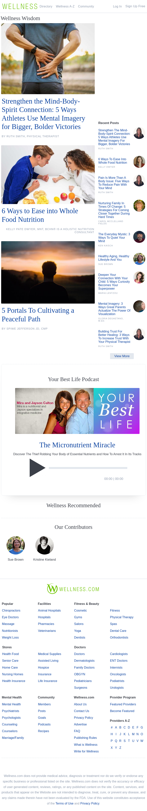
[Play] (38, 468)
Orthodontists (119, 637)
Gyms (78, 617)
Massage (8, 624)
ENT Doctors (118, 660)
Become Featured (122, 711)
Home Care (10, 667)
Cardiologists (119, 654)
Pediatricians (83, 681)
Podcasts (44, 724)
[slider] (88, 468)
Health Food (10, 654)
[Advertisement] (122, 101)
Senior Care (10, 660)
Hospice (43, 667)
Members (44, 704)
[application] (77, 468)
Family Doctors (84, 667)
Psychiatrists (10, 711)
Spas (113, 624)
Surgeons (80, 687)
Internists (116, 667)
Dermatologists (84, 660)
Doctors (79, 654)
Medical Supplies (49, 654)
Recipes (43, 731)
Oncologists (118, 674)
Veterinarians (47, 630)
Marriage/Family (13, 737)
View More (122, 356)
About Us (80, 704)
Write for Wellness (86, 751)
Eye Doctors (10, 617)
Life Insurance (47, 681)
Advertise (80, 724)
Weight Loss (10, 637)
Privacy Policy (83, 717)
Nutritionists (10, 630)
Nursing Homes (12, 674)
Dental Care (118, 630)
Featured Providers (123, 704)
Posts (42, 711)
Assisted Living (48, 660)
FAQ (77, 731)
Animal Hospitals (49, 610)
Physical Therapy (121, 617)
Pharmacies (46, 624)
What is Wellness (85, 744)
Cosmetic (80, 610)
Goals (42, 717)
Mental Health (11, 704)
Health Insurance (13, 681)
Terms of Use (65, 803)
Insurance (44, 674)
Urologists (117, 687)
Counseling (9, 724)
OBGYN (79, 674)
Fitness (115, 610)
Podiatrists (117, 681)
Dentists (79, 637)
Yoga (77, 630)
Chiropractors (11, 610)
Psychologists (11, 717)
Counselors (9, 731)
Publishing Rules (85, 737)
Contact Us (81, 711)
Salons (78, 624)
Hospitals (44, 617)
